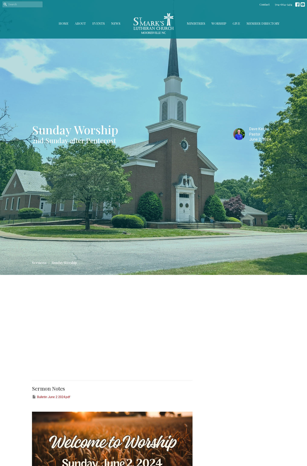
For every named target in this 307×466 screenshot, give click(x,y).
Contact (264, 4)
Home (63, 23)
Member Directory (262, 23)
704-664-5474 (283, 4)
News (115, 23)
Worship (218, 23)
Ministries (196, 23)
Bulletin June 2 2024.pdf (51, 397)
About (80, 23)
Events (98, 23)
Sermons (39, 262)
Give (236, 23)
